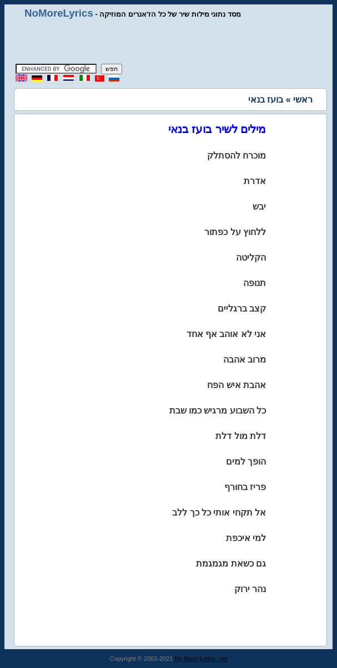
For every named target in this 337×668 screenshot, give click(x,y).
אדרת (255, 181)
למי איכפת (246, 538)
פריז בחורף (245, 487)
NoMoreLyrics (58, 13)
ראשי (303, 99)
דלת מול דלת (240, 436)
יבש (259, 206)
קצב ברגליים (242, 308)
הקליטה (251, 257)
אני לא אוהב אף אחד (226, 334)
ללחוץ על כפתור (235, 232)
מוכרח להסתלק (236, 155)
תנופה (254, 283)
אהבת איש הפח (236, 385)
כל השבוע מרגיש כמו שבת (217, 410)
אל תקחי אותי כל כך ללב (219, 512)
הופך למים (246, 461)
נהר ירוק (250, 589)
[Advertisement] (169, 41)
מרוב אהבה (244, 359)
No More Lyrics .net (201, 658)
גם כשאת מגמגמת (231, 563)
